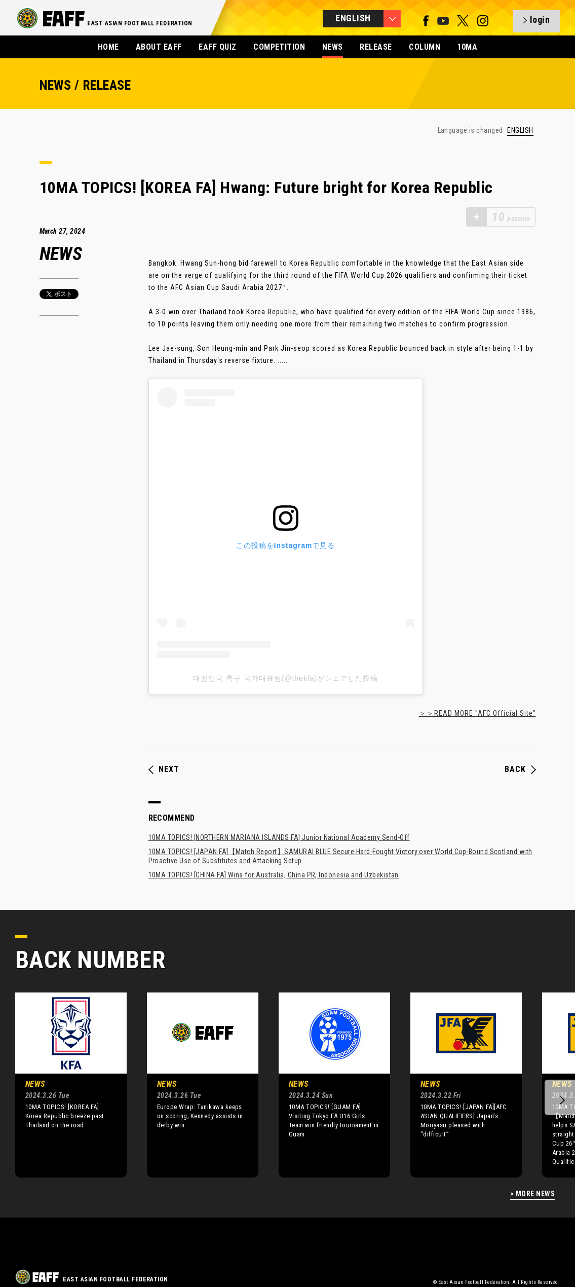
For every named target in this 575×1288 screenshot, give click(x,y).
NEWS (332, 47)
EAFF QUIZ (217, 47)
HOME (108, 47)
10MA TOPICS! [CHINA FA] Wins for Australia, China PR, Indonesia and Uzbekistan (273, 875)
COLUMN (424, 47)
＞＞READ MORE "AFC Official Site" (477, 713)
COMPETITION (279, 47)
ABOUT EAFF (159, 47)
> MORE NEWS (532, 1194)
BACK (520, 769)
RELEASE (376, 47)
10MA (467, 47)
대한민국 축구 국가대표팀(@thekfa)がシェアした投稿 (285, 678)
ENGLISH (520, 130)
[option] (63, 1084)
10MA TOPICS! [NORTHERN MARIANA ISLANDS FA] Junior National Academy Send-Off (279, 837)
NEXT (163, 769)
